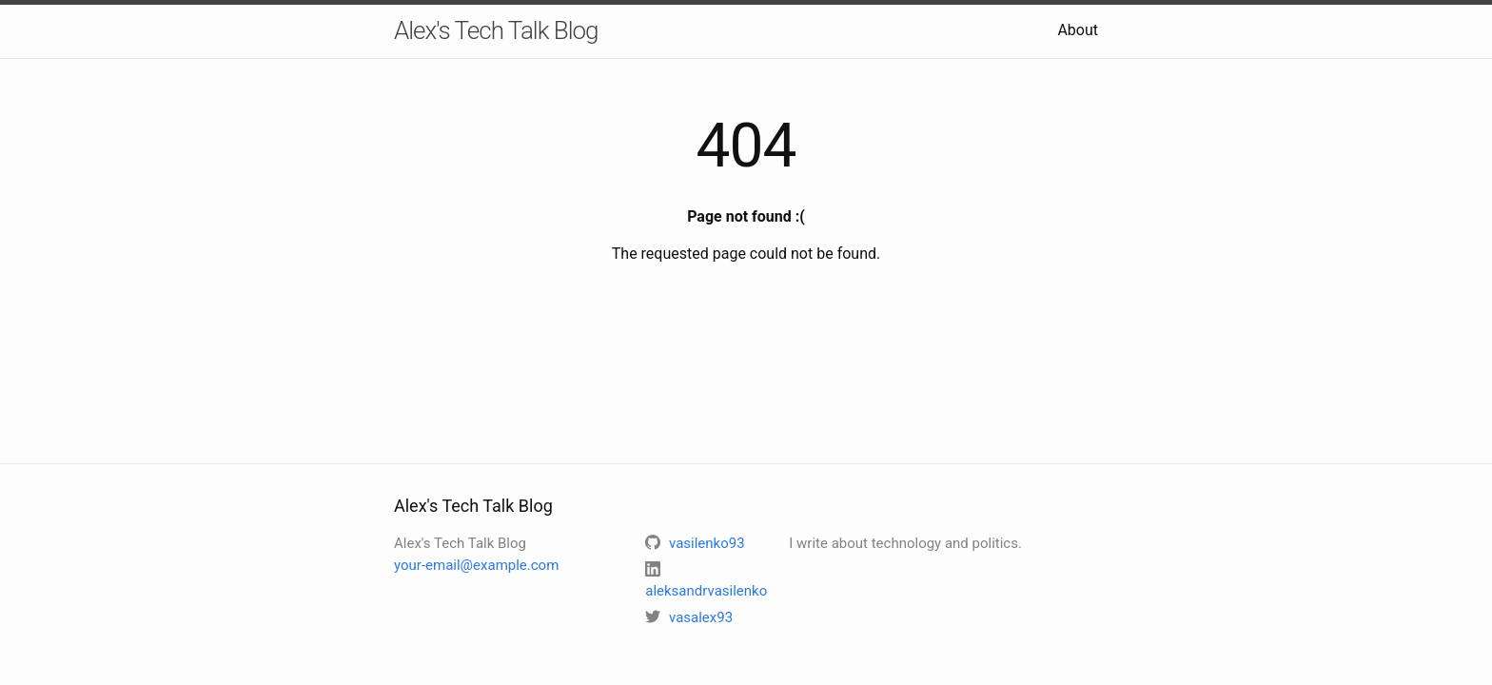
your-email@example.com (476, 565)
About (1077, 30)
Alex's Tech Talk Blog (496, 30)
